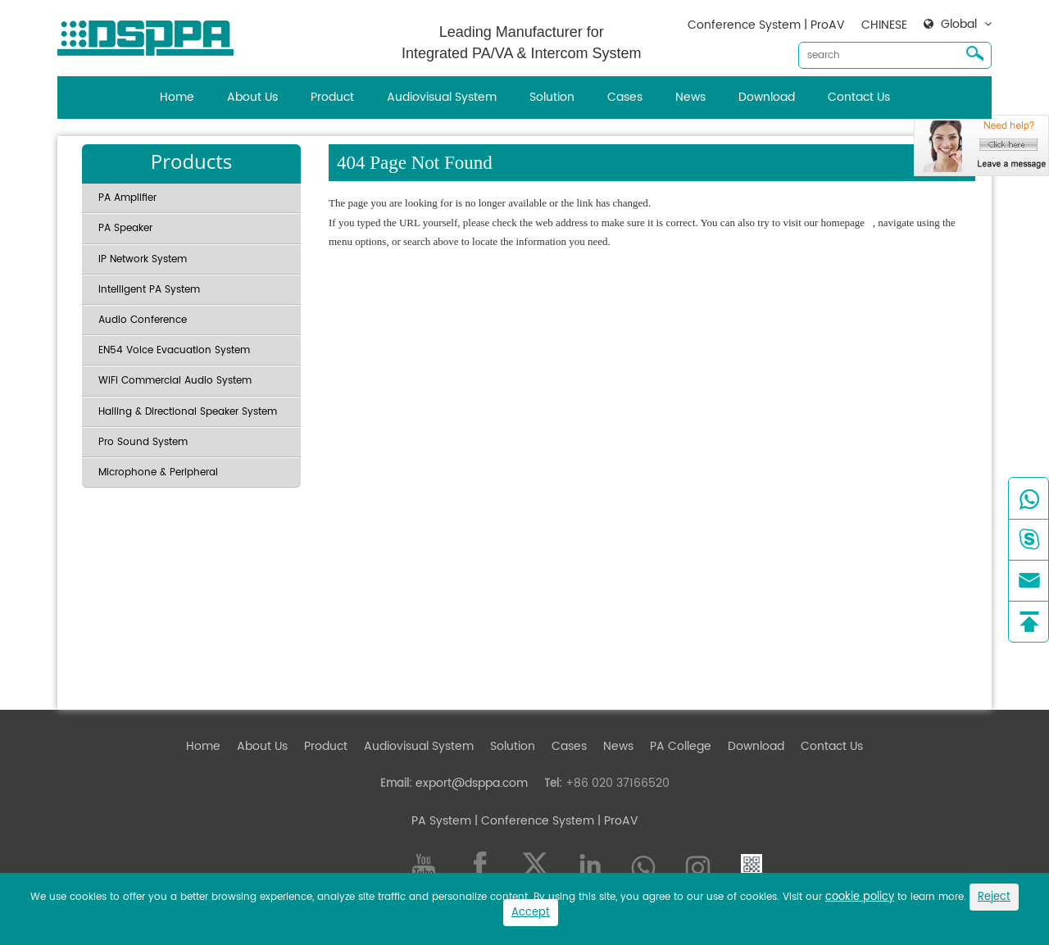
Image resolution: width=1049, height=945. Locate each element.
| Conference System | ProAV (554, 820)
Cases (625, 97)
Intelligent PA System (149, 290)
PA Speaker (125, 228)
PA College (680, 746)
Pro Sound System (143, 442)
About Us (252, 97)
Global (959, 24)
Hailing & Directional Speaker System (187, 412)
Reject (994, 897)
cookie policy (859, 897)
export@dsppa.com (472, 783)
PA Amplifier (127, 198)
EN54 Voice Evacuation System (174, 350)
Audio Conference (142, 320)
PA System (441, 820)
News (690, 97)
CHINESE (884, 25)
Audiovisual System (442, 97)
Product (332, 97)
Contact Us (859, 97)
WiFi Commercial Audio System (175, 380)
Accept (530, 912)
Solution (551, 97)
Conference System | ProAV (766, 25)
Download (766, 97)
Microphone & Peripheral (158, 472)
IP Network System (142, 259)
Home (177, 97)
